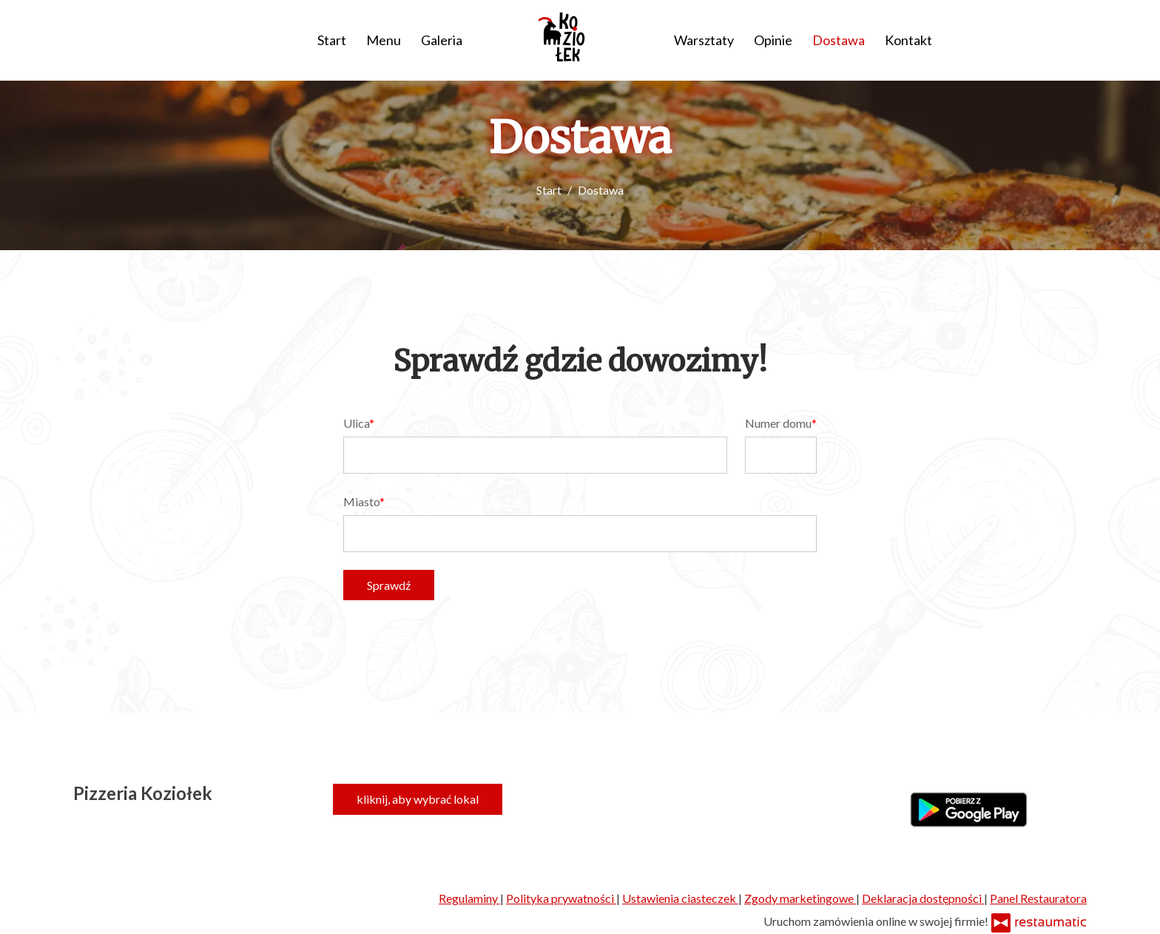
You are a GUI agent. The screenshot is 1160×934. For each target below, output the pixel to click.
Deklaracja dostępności (923, 898)
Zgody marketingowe (800, 898)
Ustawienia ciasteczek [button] (680, 898)
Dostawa (838, 40)
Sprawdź (389, 585)
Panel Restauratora (1038, 898)
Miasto (361, 501)
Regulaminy (469, 898)
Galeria (441, 40)
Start (331, 40)
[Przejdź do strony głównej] (568, 37)
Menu (383, 40)
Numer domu (778, 423)
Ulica (356, 423)
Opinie (773, 40)
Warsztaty (704, 40)
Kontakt (908, 40)
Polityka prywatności (561, 898)
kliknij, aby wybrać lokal (418, 799)
